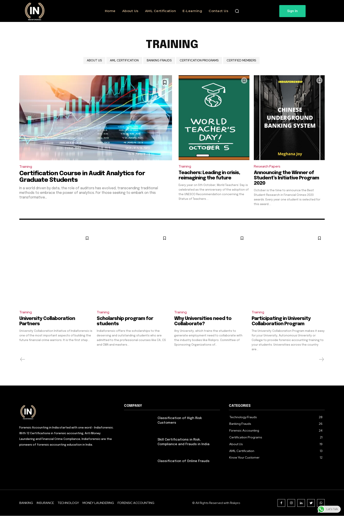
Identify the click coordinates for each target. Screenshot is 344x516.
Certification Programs (199, 60)
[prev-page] (22, 359)
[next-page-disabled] (321, 359)
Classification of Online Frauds (184, 461)
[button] (237, 11)
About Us (94, 60)
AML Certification (124, 60)
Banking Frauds (159, 60)
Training (25, 166)
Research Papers (267, 166)
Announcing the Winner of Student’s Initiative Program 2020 (287, 178)
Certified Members (241, 60)
